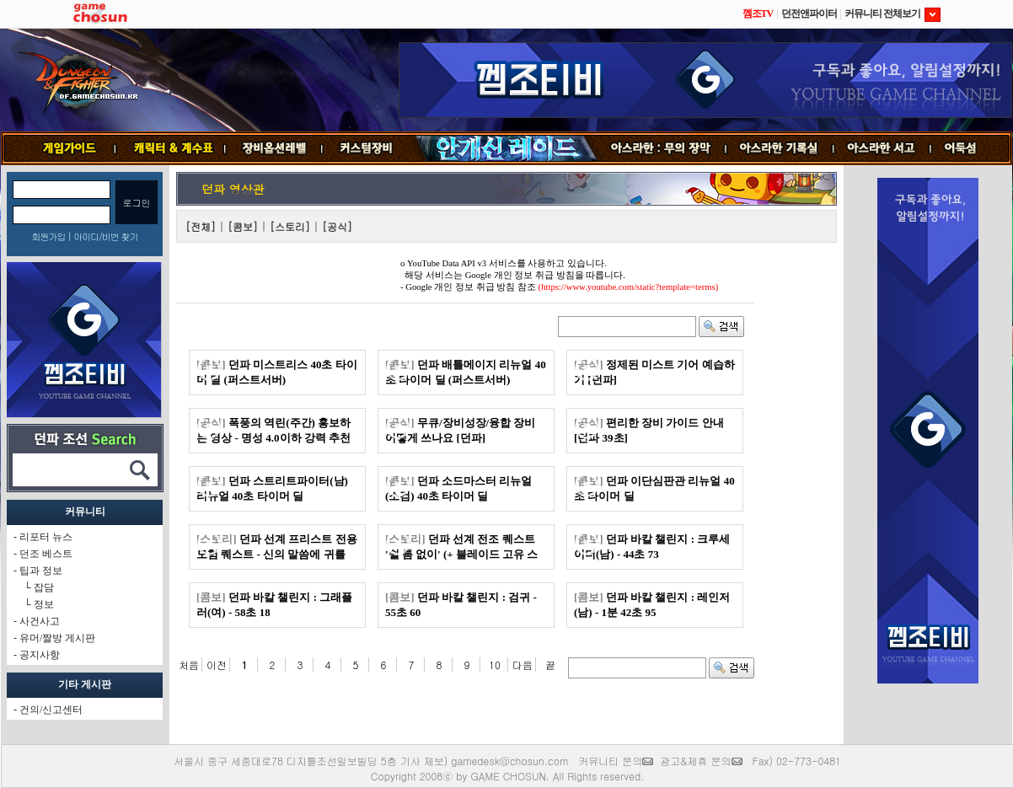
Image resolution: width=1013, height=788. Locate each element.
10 (495, 664)
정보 (44, 604)
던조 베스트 (45, 554)
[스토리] (290, 226)
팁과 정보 (40, 570)
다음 (522, 664)
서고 (882, 148)
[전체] (200, 226)
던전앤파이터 (809, 13)
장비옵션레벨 (273, 148)
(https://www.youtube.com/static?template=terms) (629, 287)
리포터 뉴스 (45, 537)
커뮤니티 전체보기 (892, 13)
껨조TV (758, 13)
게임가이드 (62, 148)
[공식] (337, 226)
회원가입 (48, 236)
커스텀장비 (367, 148)
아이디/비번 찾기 (105, 236)
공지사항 (39, 655)
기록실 (779, 148)
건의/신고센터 (51, 710)
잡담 (44, 587)
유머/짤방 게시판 (57, 638)
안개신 (505, 148)
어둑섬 (971, 148)
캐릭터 (170, 148)
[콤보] (243, 226)
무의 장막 (661, 148)
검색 (721, 326)
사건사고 (39, 621)
